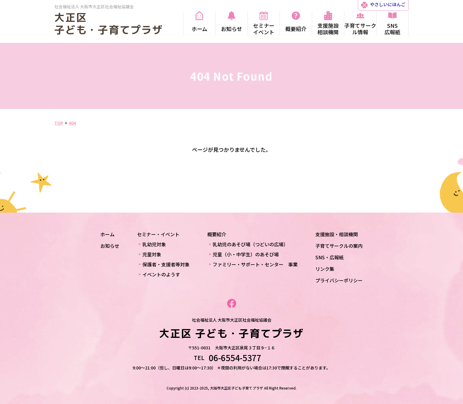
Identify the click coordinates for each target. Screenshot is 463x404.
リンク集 (324, 268)
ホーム (107, 234)
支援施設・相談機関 (336, 234)
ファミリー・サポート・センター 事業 (255, 264)
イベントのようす (161, 274)
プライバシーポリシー (339, 280)
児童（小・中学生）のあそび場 (246, 254)
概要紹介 (216, 234)
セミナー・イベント (158, 234)
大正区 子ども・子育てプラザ (108, 23)
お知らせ (109, 245)
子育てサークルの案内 (339, 245)
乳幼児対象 (154, 244)
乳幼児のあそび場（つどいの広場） (250, 244)
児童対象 (151, 254)
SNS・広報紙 (329, 257)
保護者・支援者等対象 (166, 264)
